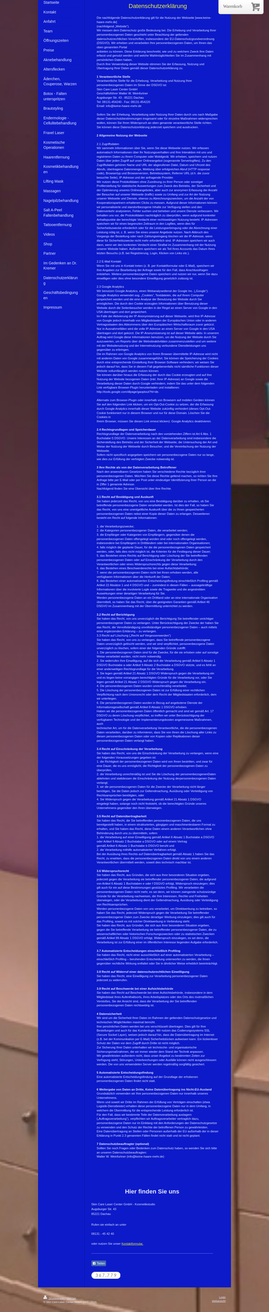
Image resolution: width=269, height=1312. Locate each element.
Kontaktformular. (132, 1243)
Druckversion (54, 1298)
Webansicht (219, 1300)
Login (222, 1297)
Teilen (98, 1263)
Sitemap (71, 1298)
